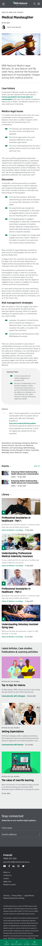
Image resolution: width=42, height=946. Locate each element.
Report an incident (16, 943)
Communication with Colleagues (13, 696)
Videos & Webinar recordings (12, 530)
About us (6, 872)
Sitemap (21, 898)
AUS (35, 466)
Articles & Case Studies (11, 681)
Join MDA (26, 943)
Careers (6, 878)
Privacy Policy (17, 895)
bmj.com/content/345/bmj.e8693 (22, 423)
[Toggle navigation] (3, 3)
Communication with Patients (12, 745)
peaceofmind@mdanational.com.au (16, 862)
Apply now (7, 881)
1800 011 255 (10, 858)
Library (5, 494)
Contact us (34, 943)
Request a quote (9, 884)
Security (6, 895)
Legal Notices (29, 895)
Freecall (6, 943)
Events (5, 466)
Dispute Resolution (10, 898)
